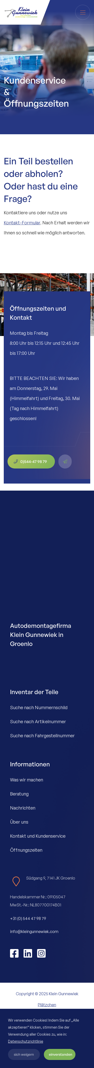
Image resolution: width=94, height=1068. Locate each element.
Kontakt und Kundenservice (37, 836)
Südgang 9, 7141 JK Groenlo (50, 878)
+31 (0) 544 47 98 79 (28, 918)
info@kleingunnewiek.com (34, 931)
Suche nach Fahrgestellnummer (42, 735)
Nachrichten (22, 808)
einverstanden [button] (60, 1054)
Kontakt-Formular (22, 222)
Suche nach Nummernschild (38, 707)
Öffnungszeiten (26, 850)
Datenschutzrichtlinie (25, 1041)
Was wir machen (26, 779)
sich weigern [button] (24, 1054)
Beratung (19, 793)
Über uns (19, 822)
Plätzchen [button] (47, 1004)
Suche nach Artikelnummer (38, 721)
